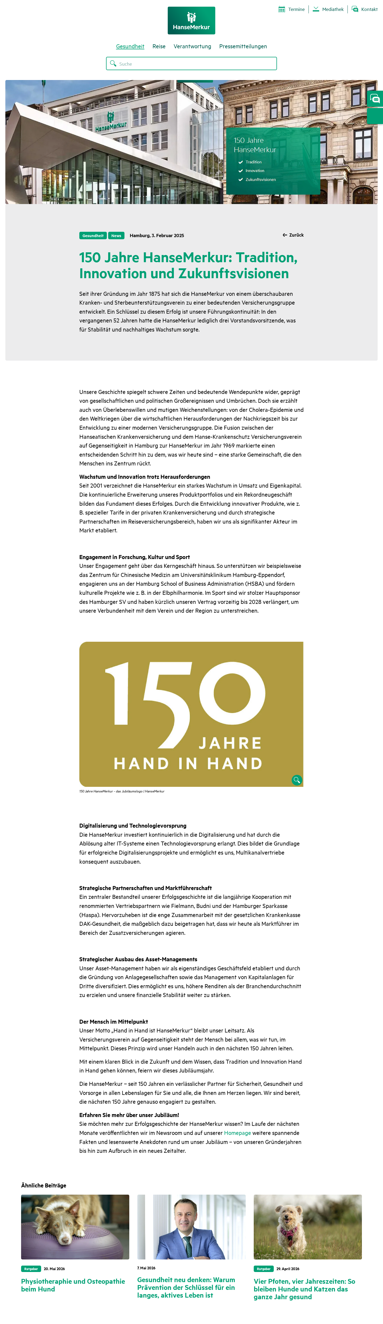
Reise (159, 47)
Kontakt (365, 9)
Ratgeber (31, 1268)
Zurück (296, 235)
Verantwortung (192, 47)
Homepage (237, 1132)
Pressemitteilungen (243, 47)
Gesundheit (130, 47)
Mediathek (328, 9)
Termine (292, 9)
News (117, 235)
